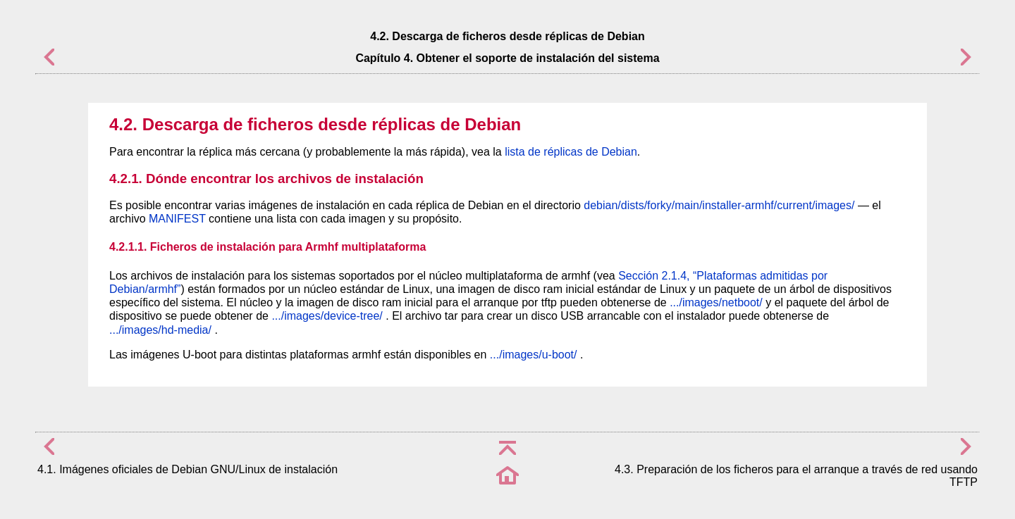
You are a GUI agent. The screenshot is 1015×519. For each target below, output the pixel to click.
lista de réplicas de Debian (571, 152)
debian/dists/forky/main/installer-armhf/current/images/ (719, 205)
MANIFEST (177, 219)
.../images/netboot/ (716, 302)
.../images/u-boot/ (533, 355)
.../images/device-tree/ (326, 316)
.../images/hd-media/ (160, 330)
